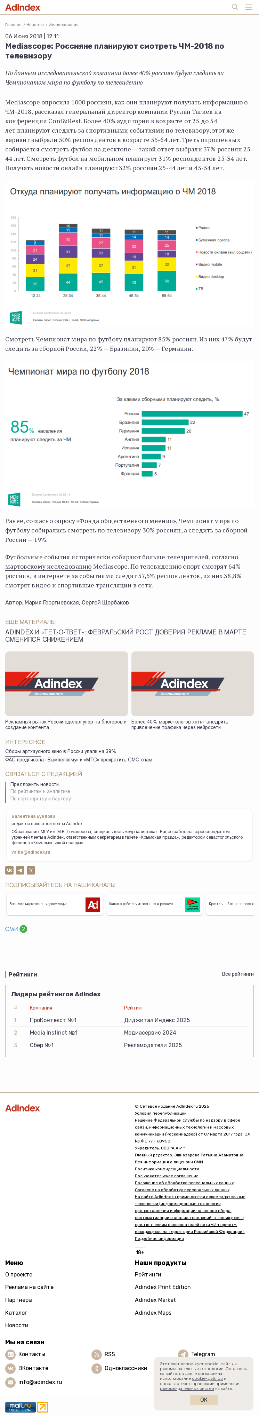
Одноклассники (126, 1368)
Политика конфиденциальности (167, 1168)
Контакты (31, 1354)
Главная (13, 24)
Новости (35, 24)
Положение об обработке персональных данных (184, 1182)
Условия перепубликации (161, 1113)
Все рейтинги (238, 974)
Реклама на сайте (29, 1287)
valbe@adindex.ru (30, 853)
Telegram (203, 1354)
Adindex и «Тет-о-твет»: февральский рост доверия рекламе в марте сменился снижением (125, 636)
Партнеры (18, 1300)
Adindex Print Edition (163, 1287)
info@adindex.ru (40, 1382)
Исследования (64, 24)
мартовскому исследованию (48, 566)
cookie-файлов (207, 1378)
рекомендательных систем (187, 1388)
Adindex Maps (153, 1313)
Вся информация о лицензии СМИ (169, 1162)
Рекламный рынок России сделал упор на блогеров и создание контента (66, 725)
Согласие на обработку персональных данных (182, 1189)
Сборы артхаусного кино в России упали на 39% (60, 752)
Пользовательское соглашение (167, 1175)
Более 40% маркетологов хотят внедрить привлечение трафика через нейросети (179, 725)
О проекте (18, 1274)
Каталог (16, 1313)
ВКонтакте (33, 1368)
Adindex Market (155, 1300)
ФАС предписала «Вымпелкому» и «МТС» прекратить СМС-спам (78, 760)
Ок (204, 1400)
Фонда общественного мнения (126, 520)
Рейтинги (148, 1274)
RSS (110, 1354)
